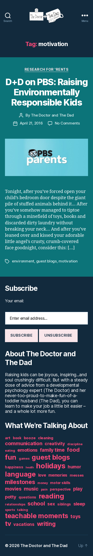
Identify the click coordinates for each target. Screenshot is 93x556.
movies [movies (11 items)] (13, 489)
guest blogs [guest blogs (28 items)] (51, 457)
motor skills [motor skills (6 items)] (60, 483)
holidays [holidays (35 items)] (50, 465)
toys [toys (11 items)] (75, 516)
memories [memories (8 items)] (57, 475)
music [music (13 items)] (31, 489)
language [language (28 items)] (20, 474)
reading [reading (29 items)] (51, 496)
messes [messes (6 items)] (77, 475)
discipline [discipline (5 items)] (74, 444)
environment (23, 261)
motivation (68, 261)
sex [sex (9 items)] (51, 503)
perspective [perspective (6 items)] (60, 489)
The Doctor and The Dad (52, 115)
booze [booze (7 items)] (30, 437)
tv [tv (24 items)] (8, 523)
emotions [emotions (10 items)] (27, 450)
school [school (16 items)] (36, 503)
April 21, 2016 (31, 123)
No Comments (67, 123)
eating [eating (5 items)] (10, 450)
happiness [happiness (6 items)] (14, 467)
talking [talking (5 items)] (22, 510)
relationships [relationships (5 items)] (15, 504)
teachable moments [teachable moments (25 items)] (36, 516)
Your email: (14, 300)
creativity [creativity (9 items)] (55, 443)
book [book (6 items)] (17, 438)
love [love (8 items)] (42, 475)
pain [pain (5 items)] (44, 489)
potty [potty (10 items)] (10, 496)
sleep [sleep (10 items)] (79, 503)
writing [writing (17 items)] (46, 523)
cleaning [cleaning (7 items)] (45, 437)
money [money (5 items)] (42, 483)
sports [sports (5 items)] (10, 510)
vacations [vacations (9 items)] (23, 524)
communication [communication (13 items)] (23, 443)
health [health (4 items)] (29, 467)
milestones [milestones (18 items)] (20, 482)
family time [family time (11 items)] (52, 450)
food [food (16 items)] (73, 449)
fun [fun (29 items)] (10, 457)
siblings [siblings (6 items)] (64, 504)
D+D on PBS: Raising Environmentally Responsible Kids (46, 92)
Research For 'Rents (47, 69)
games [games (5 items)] (24, 458)
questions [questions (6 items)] (27, 497)
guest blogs (46, 261)
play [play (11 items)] (78, 489)
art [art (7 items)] (7, 437)
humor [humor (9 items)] (74, 466)
